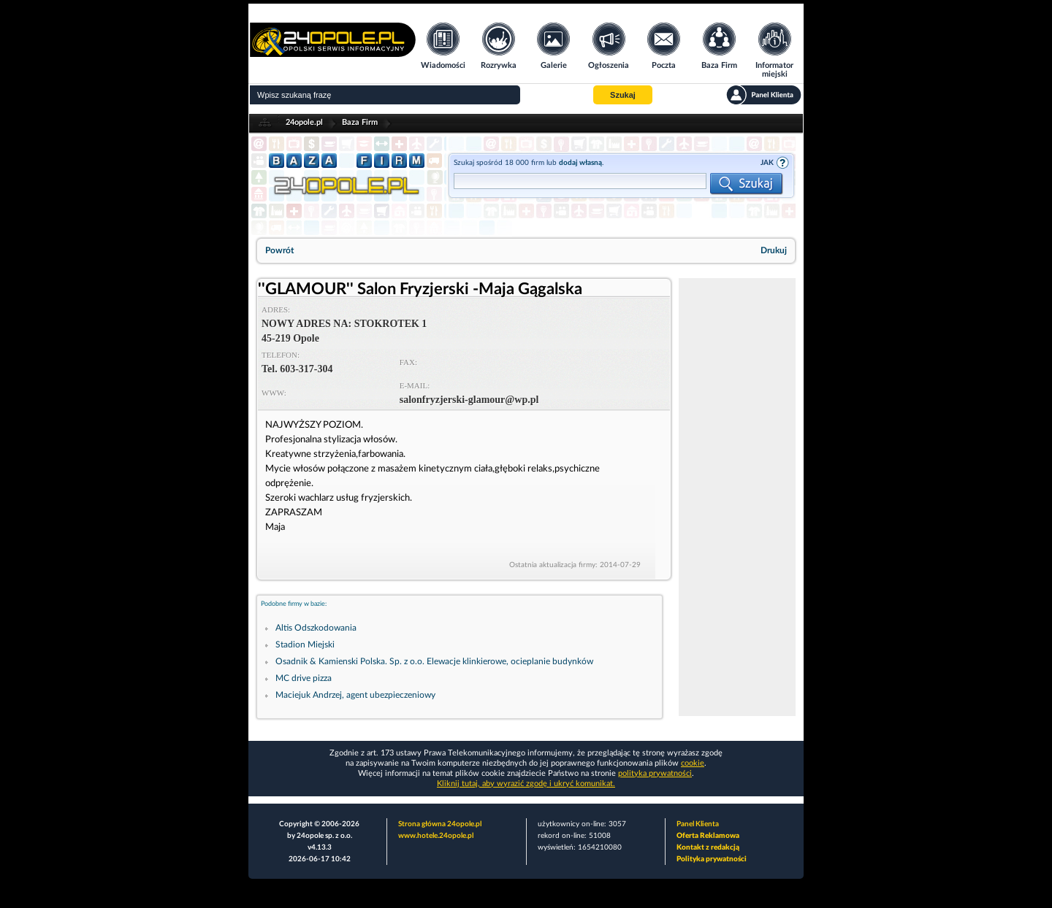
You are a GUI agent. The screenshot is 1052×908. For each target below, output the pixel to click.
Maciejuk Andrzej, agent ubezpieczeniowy (355, 694)
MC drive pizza (303, 678)
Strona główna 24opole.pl (439, 824)
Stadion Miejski (305, 644)
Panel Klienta (697, 824)
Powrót (279, 250)
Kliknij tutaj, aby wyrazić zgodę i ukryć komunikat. (526, 784)
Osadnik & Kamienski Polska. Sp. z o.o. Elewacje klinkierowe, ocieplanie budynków (434, 661)
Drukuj (774, 250)
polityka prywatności (655, 773)
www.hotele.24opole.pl (435, 835)
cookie (692, 763)
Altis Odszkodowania (316, 627)
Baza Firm (360, 122)
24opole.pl (304, 122)
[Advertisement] (737, 497)
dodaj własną (580, 162)
